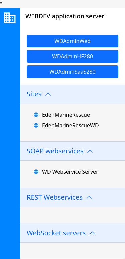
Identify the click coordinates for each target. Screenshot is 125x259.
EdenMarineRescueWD (70, 125)
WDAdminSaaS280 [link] (72, 71)
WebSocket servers (56, 232)
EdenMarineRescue (66, 114)
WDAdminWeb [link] (72, 41)
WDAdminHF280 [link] (72, 56)
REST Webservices (55, 197)
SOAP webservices (55, 150)
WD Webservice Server (70, 171)
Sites (34, 94)
